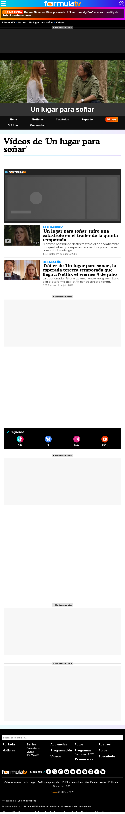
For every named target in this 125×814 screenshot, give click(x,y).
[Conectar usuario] (121, 3)
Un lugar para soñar (41, 22)
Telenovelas (84, 759)
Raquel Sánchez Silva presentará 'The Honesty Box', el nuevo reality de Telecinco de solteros (60, 13)
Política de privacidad (49, 782)
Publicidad (113, 782)
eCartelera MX (69, 806)
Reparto (87, 119)
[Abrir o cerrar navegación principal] (3, 3)
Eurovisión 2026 (84, 754)
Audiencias (58, 744)
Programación (61, 750)
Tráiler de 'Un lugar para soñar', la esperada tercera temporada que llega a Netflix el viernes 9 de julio (80, 270)
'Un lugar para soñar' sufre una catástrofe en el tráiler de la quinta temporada (80, 235)
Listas (30, 752)
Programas (83, 750)
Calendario (33, 748)
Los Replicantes (27, 800)
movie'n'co (85, 806)
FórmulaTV (8, 22)
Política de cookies (72, 782)
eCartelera (52, 806)
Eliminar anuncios (63, 27)
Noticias (38, 119)
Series (22, 22)
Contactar (58, 786)
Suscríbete (106, 756)
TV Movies (33, 755)
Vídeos (60, 22)
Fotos (79, 744)
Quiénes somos (12, 782)
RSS (68, 786)
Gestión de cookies (95, 782)
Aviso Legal (29, 782)
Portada (8, 744)
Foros (102, 750)
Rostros (104, 744)
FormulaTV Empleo (34, 806)
